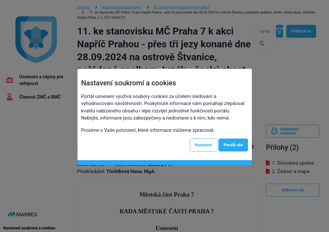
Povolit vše (233, 145)
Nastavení (203, 145)
